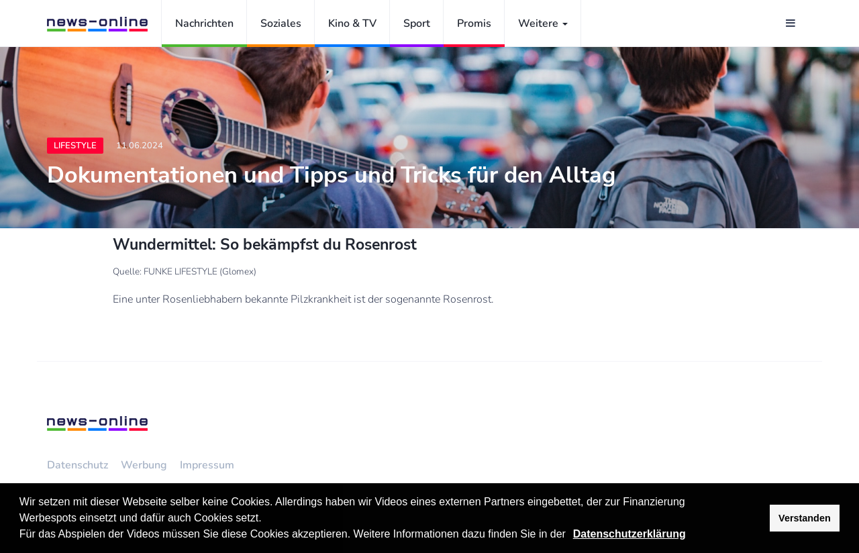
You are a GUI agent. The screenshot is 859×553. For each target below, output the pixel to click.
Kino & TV (352, 23)
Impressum (207, 465)
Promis (474, 23)
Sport (416, 23)
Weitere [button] (543, 23)
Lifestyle (75, 146)
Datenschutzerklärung (629, 534)
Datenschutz (77, 465)
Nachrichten (204, 23)
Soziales (280, 23)
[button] (570, 536)
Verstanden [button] (804, 518)
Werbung (144, 465)
